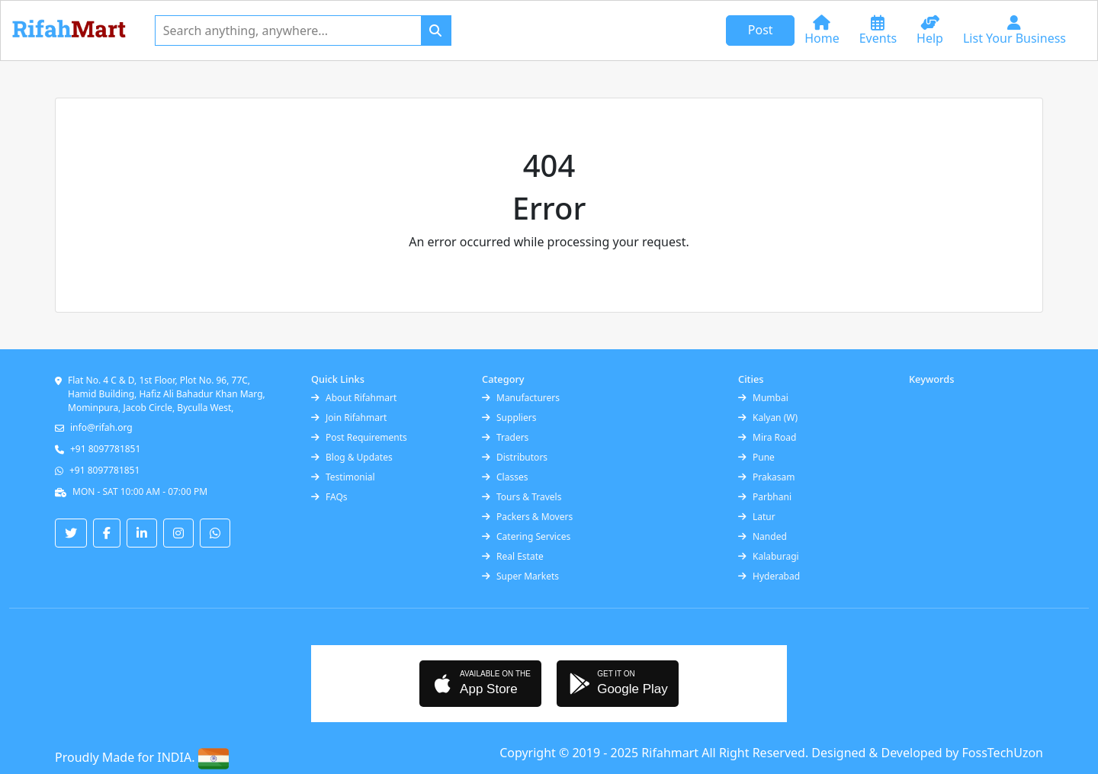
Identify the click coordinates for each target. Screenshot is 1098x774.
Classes (505, 477)
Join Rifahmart (349, 417)
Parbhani (764, 496)
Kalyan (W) (768, 417)
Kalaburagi (768, 556)
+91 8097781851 (105, 448)
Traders (505, 437)
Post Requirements (359, 437)
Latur (756, 516)
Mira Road (767, 437)
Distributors (514, 457)
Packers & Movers (527, 516)
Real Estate (513, 556)
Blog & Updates (352, 457)
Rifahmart (671, 752)
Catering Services (526, 536)
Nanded (762, 536)
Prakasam (766, 477)
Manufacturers (521, 397)
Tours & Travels (521, 496)
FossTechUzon (1002, 752)
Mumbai (763, 397)
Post (760, 29)
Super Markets (520, 576)
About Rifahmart (353, 397)
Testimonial (343, 477)
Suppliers (509, 417)
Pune (756, 457)
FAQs (329, 496)
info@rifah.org (101, 427)
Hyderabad (769, 576)
